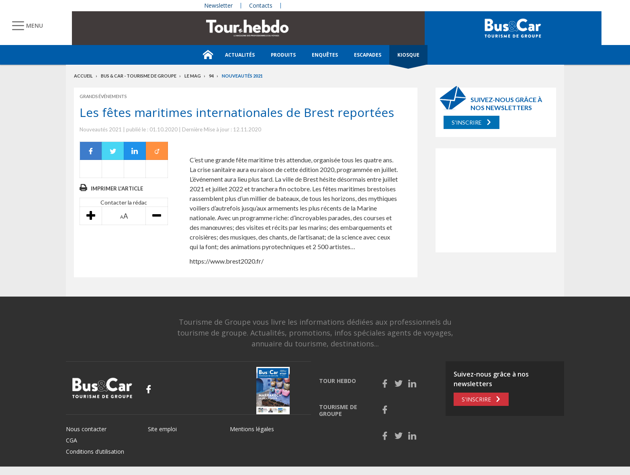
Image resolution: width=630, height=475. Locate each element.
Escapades (367, 54)
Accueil (83, 75)
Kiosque (408, 54)
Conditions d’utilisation (95, 451)
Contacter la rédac (123, 202)
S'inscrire (467, 122)
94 (211, 75)
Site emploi (162, 429)
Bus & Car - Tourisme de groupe (138, 75)
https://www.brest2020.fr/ (227, 261)
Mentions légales (252, 429)
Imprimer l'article (117, 188)
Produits (283, 54)
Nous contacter (86, 429)
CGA (71, 440)
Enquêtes (325, 54)
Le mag (192, 75)
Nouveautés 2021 (242, 75)
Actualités (240, 54)
